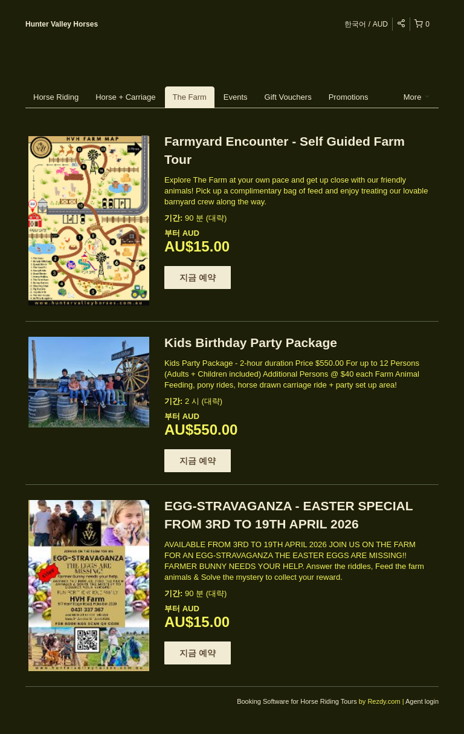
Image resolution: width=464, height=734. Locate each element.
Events (236, 97)
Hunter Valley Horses (61, 24)
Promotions (349, 97)
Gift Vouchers (288, 97)
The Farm (190, 97)
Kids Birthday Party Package (250, 342)
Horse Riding (56, 97)
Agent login (422, 701)
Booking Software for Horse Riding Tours (298, 701)
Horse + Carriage (125, 97)
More (417, 97)
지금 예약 (197, 277)
